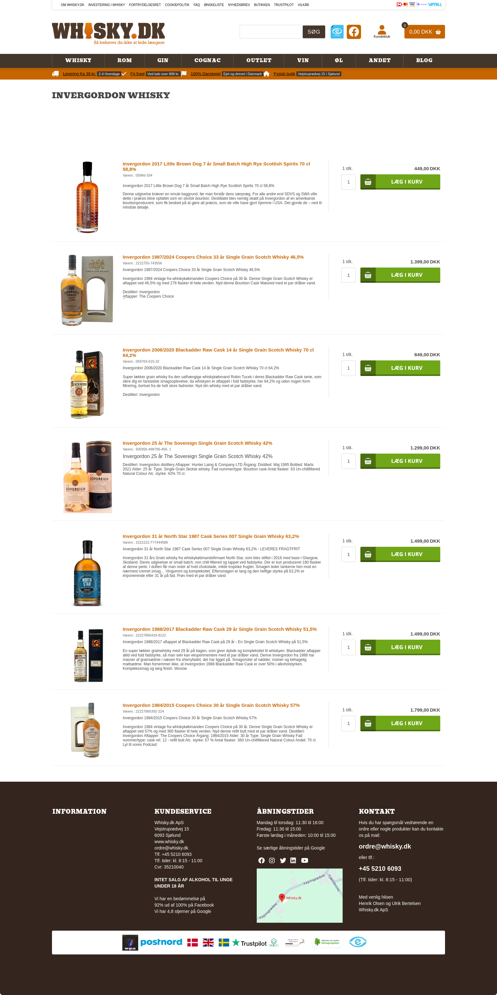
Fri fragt (138, 73)
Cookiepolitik (177, 5)
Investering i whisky (106, 5)
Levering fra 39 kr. (79, 73)
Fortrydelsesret (145, 5)
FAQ (197, 5)
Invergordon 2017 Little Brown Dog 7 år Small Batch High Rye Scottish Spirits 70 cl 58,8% (216, 166)
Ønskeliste (214, 5)
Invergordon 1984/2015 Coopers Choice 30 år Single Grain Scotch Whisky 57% (211, 705)
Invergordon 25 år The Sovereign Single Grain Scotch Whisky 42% (197, 443)
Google (318, 847)
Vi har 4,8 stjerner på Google (182, 911)
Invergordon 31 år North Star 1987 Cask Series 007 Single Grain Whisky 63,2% (211, 536)
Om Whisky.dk (72, 5)
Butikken (262, 5)
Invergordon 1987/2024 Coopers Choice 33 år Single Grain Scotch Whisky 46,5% (213, 257)
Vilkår (303, 5)
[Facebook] (354, 31)
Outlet (259, 60)
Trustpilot (284, 5)
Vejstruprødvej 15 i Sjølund (318, 74)
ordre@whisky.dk (171, 847)
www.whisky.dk (169, 841)
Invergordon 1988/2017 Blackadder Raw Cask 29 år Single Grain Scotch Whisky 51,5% (220, 629)
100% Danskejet (206, 73)
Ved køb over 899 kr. (163, 74)
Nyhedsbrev (239, 5)
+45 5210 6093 (380, 868)
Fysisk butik (284, 73)
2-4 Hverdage (109, 74)
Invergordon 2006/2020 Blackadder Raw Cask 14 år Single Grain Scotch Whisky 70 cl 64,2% (218, 352)
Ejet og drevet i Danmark (242, 74)
